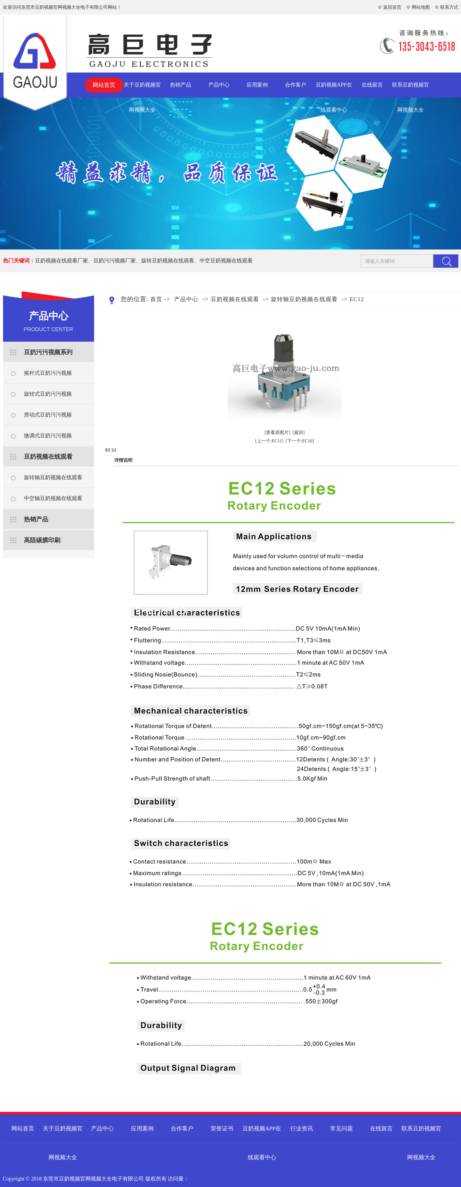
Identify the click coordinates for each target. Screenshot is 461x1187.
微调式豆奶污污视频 (48, 436)
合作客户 (295, 85)
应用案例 (257, 85)
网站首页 (104, 85)
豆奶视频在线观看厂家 (61, 261)
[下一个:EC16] (300, 441)
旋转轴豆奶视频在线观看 (53, 477)
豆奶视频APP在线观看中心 (334, 90)
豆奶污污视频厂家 (114, 261)
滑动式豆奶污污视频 (48, 415)
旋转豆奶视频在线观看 (167, 261)
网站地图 (421, 7)
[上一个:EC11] (269, 441)
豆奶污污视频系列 (48, 352)
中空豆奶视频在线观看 (226, 261)
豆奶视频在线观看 (48, 456)
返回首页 (392, 7)
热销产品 (180, 85)
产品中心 (219, 85)
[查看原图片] (277, 432)
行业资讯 (301, 1128)
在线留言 (372, 85)
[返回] (299, 432)
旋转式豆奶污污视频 (48, 394)
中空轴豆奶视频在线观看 (53, 498)
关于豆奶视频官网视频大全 (142, 90)
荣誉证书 (222, 1128)
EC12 (356, 299)
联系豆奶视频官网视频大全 (410, 90)
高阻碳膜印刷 (42, 540)
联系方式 (449, 7)
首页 (156, 299)
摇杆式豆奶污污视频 (48, 373)
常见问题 (341, 1128)
